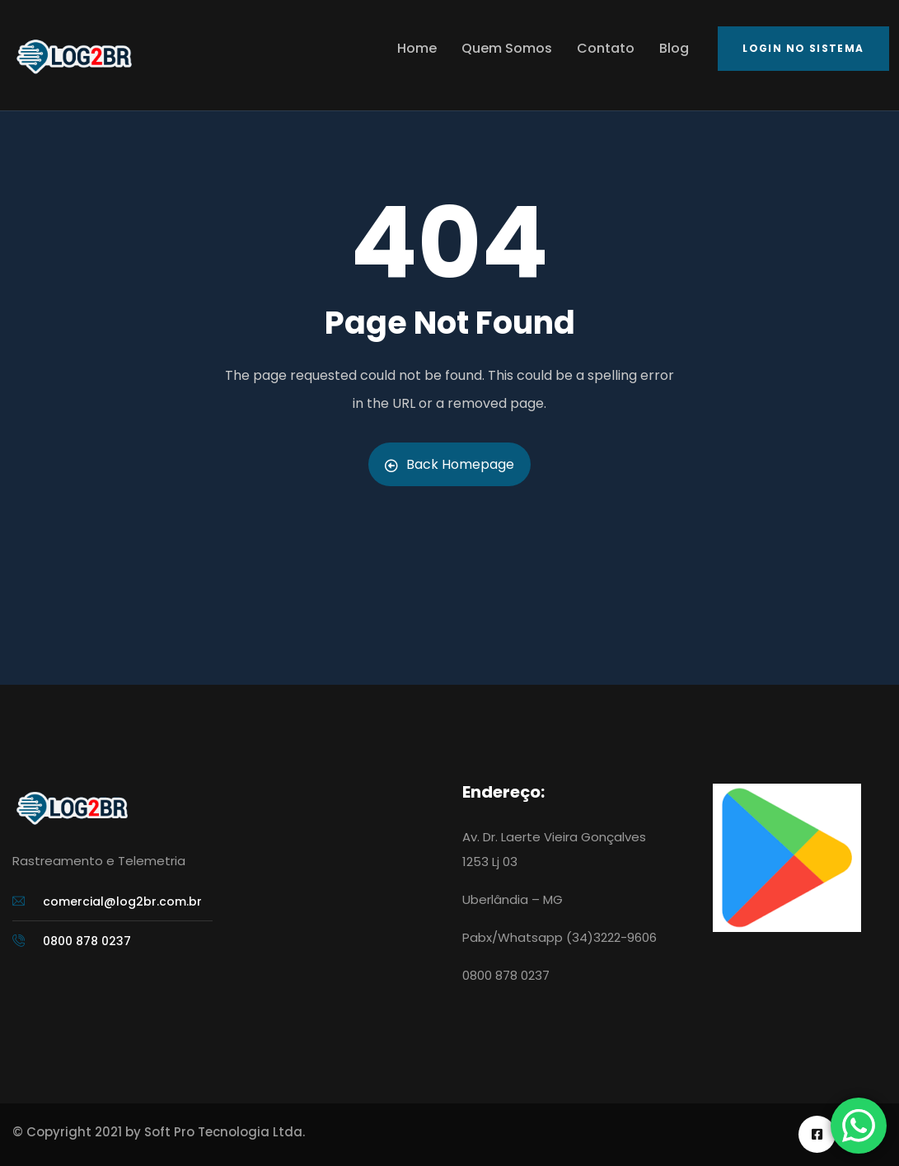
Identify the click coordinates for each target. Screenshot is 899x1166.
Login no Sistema (803, 48)
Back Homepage (449, 464)
